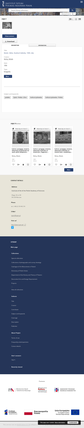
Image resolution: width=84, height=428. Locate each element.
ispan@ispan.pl (16, 215)
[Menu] (81, 2)
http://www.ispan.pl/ (18, 225)
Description (15, 322)
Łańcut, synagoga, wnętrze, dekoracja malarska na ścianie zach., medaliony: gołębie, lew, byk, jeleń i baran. (63, 150)
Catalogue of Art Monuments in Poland (23, 267)
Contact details (16, 346)
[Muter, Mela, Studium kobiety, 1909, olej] (7, 25)
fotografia (7, 72)
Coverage (14, 318)
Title (12, 301)
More (68, 170)
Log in (13, 360)
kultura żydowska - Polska (54, 97)
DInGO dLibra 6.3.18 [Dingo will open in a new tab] (23, 425)
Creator (13, 305)
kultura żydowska (36, 97)
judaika (7, 97)
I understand (73, 422)
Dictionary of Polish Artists (19, 271)
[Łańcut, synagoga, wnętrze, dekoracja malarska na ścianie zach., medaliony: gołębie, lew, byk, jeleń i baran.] (63, 137)
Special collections (17, 258)
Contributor (15, 309)
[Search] (72, 10)
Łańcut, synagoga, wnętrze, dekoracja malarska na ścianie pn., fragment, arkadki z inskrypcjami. (42, 150)
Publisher (14, 326)
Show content (9, 36)
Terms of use (15, 338)
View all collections (17, 290)
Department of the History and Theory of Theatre (26, 275)
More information (60, 422)
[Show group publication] (20, 128)
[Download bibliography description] (18, 164)
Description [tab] (15, 45)
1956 (5, 65)
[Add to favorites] (75, 19)
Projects (13, 283)
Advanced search (66, 14)
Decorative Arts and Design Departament (24, 279)
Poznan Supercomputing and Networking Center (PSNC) (62, 425)
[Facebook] (12, 228)
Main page (14, 247)
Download (9, 41)
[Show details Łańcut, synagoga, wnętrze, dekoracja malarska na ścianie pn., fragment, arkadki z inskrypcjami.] (49, 164)
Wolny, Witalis (8, 59)
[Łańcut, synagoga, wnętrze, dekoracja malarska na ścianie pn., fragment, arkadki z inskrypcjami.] (42, 137)
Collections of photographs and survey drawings (26, 262)
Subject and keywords (18, 314)
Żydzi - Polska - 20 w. (20, 97)
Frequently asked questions (19, 342)
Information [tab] (42, 45)
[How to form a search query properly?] (74, 13)
